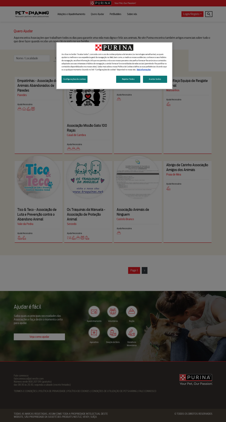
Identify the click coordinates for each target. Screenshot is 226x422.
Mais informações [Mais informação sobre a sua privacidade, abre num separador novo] (144, 69)
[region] (114, 65)
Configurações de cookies (74, 79)
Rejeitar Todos (128, 79)
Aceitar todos (155, 79)
